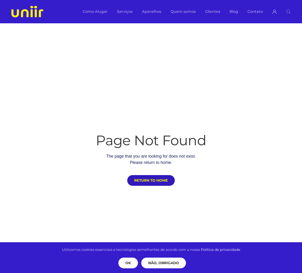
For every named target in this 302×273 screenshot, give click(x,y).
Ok (128, 263)
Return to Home (151, 180)
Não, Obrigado (163, 263)
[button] (288, 11)
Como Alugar (95, 11)
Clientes (212, 11)
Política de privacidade (220, 249)
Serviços (125, 11)
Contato (255, 11)
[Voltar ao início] (27, 11)
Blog (234, 11)
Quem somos (183, 11)
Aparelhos (151, 11)
